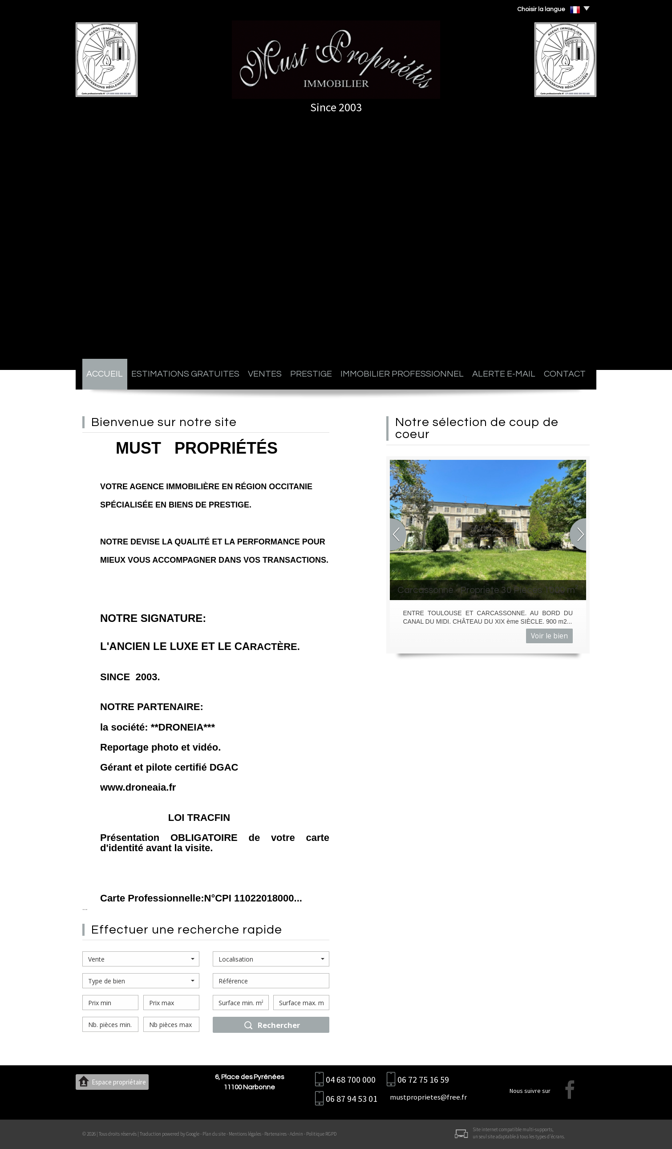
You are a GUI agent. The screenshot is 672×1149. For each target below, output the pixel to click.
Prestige (311, 373)
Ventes (265, 373)
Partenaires (275, 1134)
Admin (296, 1134)
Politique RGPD (321, 1134)
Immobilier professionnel (402, 373)
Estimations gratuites (185, 373)
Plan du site (214, 1134)
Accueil (104, 373)
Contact (565, 373)
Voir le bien (549, 636)
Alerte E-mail (503, 373)
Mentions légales (245, 1134)
